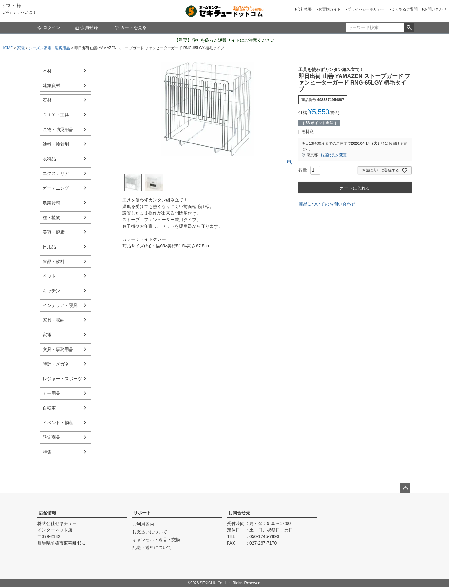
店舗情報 (47, 512)
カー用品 (51, 393)
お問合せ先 (239, 512)
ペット (49, 276)
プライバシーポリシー (366, 9)
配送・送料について (151, 547)
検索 (409, 27)
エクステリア (56, 173)
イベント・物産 (58, 422)
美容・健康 (54, 232)
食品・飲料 (54, 261)
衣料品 (49, 158)
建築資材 (51, 85)
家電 (21, 48)
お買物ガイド (329, 9)
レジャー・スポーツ (62, 378)
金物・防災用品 (58, 129)
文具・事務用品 (58, 349)
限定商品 (51, 437)
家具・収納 (54, 320)
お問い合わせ (435, 9)
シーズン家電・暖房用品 (49, 48)
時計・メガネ (56, 363)
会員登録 (86, 27)
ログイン (48, 27)
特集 (47, 451)
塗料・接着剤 (56, 144)
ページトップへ (405, 488)
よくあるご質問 (404, 9)
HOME (7, 48)
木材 (47, 70)
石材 (47, 100)
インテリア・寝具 (60, 305)
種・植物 (51, 217)
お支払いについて (149, 531)
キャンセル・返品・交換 (156, 539)
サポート (142, 512)
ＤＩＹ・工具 (56, 114)
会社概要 (304, 9)
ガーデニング (56, 188)
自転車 (49, 407)
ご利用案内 (143, 524)
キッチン (51, 290)
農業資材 (51, 202)
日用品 (49, 246)
